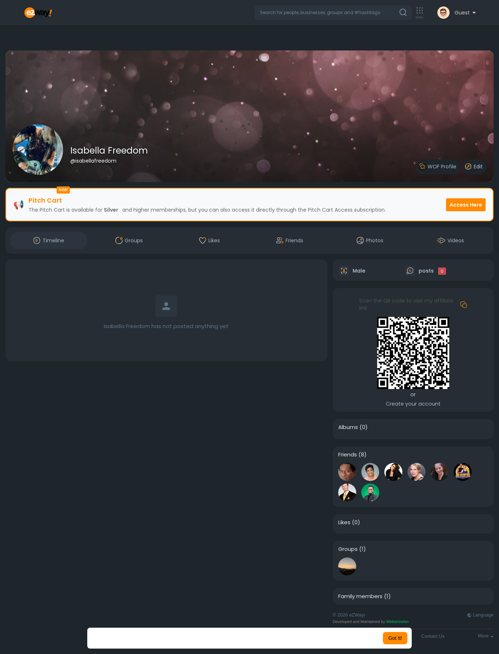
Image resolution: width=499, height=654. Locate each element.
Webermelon (397, 621)
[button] (333, 12)
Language (480, 615)
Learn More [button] (286, 638)
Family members (360, 596)
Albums (348, 427)
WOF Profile (437, 167)
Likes (344, 522)
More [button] (486, 635)
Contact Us (433, 636)
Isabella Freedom (109, 150)
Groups (348, 549)
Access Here (466, 204)
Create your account (413, 403)
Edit (474, 166)
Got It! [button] (395, 638)
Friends (347, 455)
